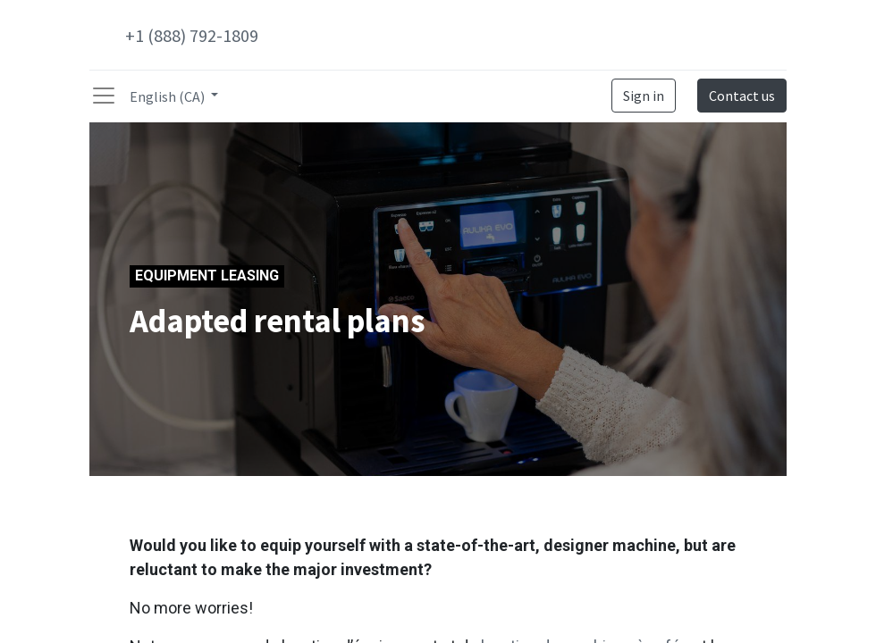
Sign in (643, 95)
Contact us (742, 95)
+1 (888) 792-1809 (191, 35)
